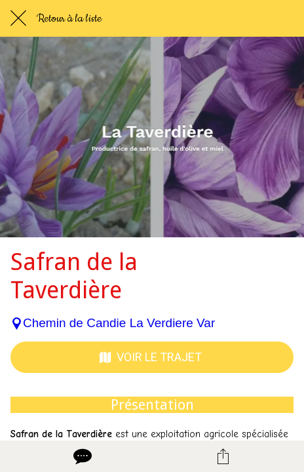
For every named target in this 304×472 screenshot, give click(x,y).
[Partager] (222, 456)
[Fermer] (18, 18)
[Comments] (81, 456)
